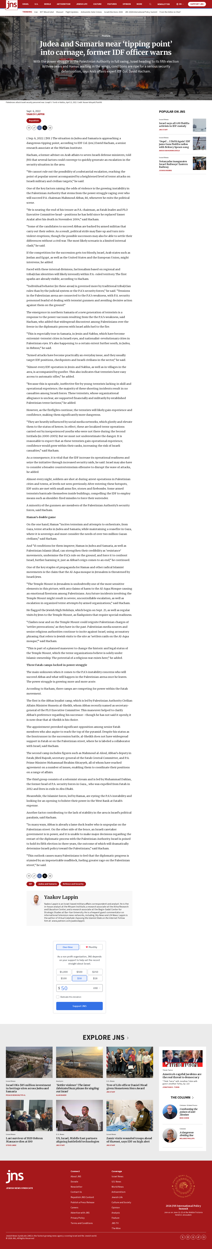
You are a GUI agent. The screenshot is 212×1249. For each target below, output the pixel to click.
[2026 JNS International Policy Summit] (183, 1186)
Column (183, 1128)
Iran (36, 12)
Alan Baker (61, 1095)
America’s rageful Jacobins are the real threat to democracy (182, 1075)
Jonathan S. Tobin (171, 1087)
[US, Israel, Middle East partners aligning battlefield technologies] (79, 1115)
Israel (25, 4)
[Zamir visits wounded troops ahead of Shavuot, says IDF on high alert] (129, 1115)
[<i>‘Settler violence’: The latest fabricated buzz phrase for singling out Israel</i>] (79, 1062)
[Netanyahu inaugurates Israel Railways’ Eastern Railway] (199, 163)
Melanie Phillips (187, 1138)
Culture (97, 4)
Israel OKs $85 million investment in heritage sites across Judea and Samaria (28, 1088)
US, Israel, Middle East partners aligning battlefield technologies (77, 1140)
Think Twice (168, 1070)
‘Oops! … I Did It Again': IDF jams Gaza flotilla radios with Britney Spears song (174, 144)
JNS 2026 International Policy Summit (141, 12)
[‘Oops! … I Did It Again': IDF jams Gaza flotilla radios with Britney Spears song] (199, 143)
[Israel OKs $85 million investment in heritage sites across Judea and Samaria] (29, 1062)
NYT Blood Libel (47, 12)
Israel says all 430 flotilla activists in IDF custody (174, 124)
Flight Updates (72, 12)
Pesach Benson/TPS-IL (15, 1095)
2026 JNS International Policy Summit (183, 1207)
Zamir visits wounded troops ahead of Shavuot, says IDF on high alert (129, 1140)
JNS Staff (163, 129)
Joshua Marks (165, 170)
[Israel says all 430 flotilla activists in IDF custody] (199, 125)
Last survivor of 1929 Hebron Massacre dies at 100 (24, 1140)
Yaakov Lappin (35, 114)
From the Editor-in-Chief (170, 12)
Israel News (164, 119)
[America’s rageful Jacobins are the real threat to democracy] (183, 1058)
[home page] (11, 5)
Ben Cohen (184, 1118)
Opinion (127, 4)
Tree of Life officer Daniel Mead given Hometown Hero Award (126, 1086)
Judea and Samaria (47, 884)
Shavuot (59, 12)
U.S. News (110, 1081)
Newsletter (164, 4)
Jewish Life (81, 4)
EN (180, 4)
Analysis (59, 1081)
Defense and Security (73, 884)
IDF (30, 884)
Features (112, 4)
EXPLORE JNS (106, 1038)
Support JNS (197, 4)
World (47, 4)
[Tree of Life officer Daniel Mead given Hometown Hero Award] (129, 1062)
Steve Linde (11, 1145)
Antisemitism (63, 4)
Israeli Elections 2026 (113, 12)
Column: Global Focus (188, 1105)
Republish (34, 120)
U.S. (36, 4)
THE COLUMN (183, 1097)
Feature (106, 35)
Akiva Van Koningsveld (169, 150)
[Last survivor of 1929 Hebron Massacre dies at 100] (29, 1115)
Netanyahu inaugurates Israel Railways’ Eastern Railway (173, 164)
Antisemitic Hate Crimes (91, 12)
